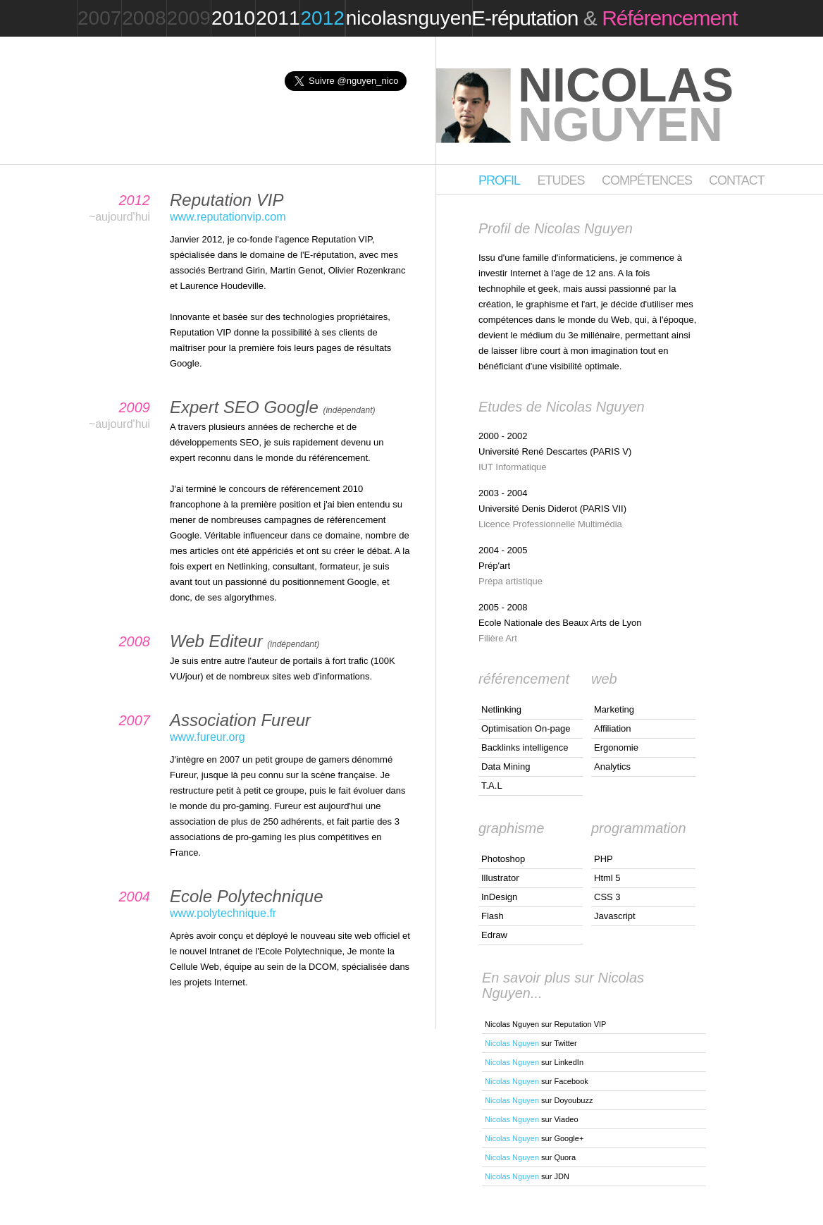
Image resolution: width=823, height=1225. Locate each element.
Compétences (648, 180)
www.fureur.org (207, 737)
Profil (499, 180)
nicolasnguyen (409, 18)
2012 (322, 18)
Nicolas (626, 104)
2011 (277, 18)
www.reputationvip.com (228, 217)
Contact (737, 180)
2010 (233, 18)
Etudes (560, 180)
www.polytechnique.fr (223, 913)
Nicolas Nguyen (512, 1043)
